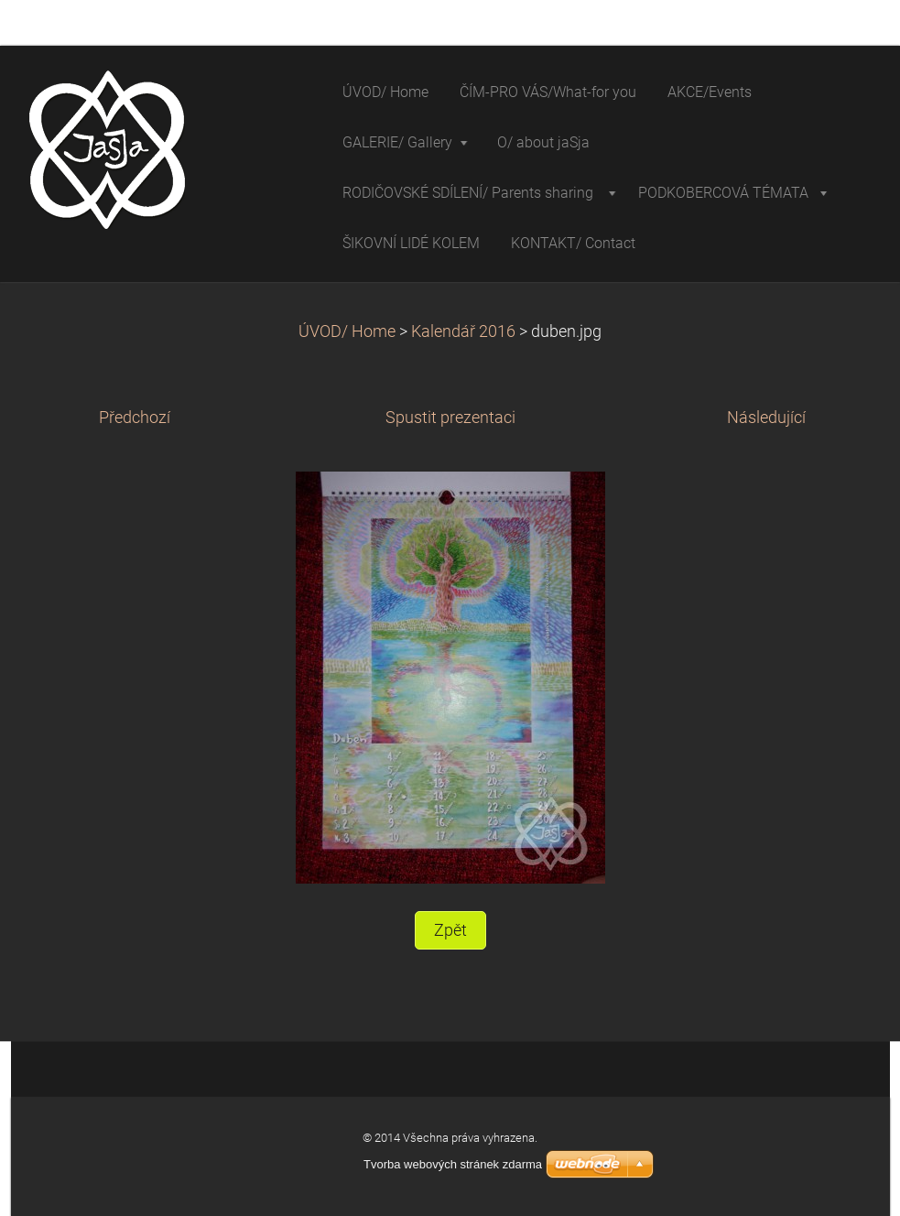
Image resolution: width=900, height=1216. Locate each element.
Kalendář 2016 (463, 331)
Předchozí (134, 417)
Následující (766, 417)
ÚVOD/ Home (347, 331)
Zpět (450, 930)
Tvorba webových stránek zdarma (452, 1164)
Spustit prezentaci (450, 417)
